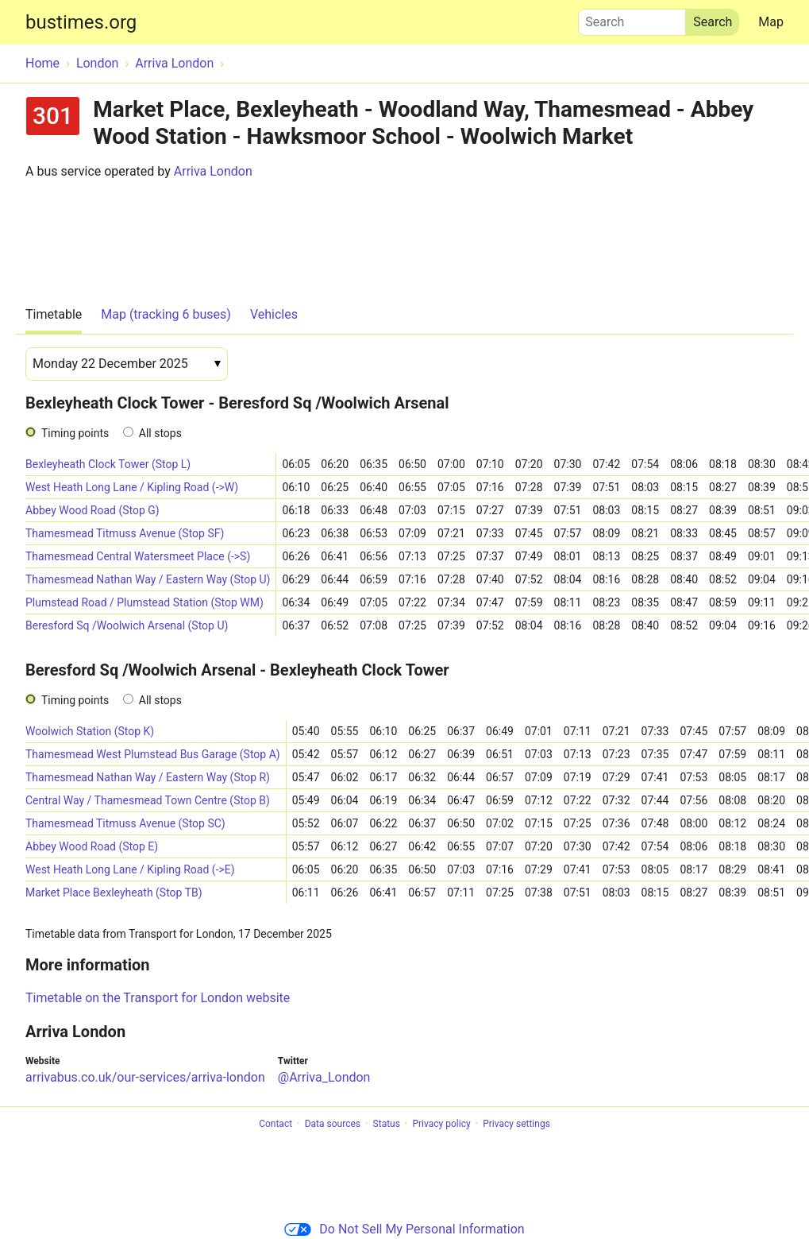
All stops (160, 433)
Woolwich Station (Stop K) (89, 731)
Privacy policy (441, 1123)
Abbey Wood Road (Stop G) (92, 510)
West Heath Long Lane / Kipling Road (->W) (131, 487)
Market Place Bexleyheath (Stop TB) (113, 892)
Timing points (75, 433)
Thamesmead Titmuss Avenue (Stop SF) (124, 533)
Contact (275, 1123)
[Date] (126, 364)
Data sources (332, 1123)
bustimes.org (81, 22)
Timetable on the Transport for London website (157, 997)
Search (632, 18)
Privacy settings (516, 1123)
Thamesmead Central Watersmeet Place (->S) (137, 556)
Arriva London (213, 171)
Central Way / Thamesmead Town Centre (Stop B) (147, 800)
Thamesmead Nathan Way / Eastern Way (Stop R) (147, 777)
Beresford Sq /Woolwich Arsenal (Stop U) (126, 625)
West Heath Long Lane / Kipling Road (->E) (130, 869)
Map (771, 21)
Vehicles (274, 314)
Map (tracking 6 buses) (166, 314)
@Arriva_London (324, 1077)
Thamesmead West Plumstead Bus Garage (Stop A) (152, 754)
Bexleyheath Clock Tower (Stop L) (108, 464)
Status (386, 1123)
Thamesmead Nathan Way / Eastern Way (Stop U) (147, 579)
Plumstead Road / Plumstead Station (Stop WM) (144, 602)
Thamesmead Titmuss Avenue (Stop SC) (125, 823)
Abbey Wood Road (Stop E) (91, 846)
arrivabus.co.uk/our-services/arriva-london (145, 1077)
